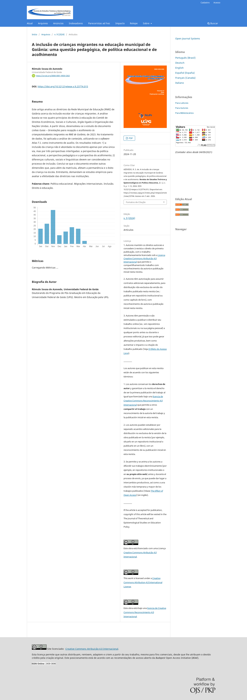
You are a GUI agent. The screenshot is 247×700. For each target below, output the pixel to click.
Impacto (120, 23)
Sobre (146, 23)
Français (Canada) (185, 77)
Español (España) (185, 72)
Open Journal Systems (187, 38)
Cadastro (205, 2)
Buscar (212, 23)
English (179, 67)
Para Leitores (181, 102)
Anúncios (58, 23)
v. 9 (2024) (59, 34)
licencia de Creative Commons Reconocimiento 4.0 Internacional (143, 400)
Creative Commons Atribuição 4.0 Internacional (91, 648)
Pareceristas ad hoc (99, 23)
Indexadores (76, 23)
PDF (130, 138)
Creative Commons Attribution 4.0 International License (143, 582)
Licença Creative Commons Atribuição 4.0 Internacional (144, 258)
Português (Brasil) (185, 57)
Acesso (216, 2)
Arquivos (43, 23)
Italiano (179, 82)
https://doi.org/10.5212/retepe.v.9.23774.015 (63, 86)
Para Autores (181, 107)
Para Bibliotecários (184, 112)
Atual (30, 23)
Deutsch (179, 62)
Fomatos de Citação (136, 202)
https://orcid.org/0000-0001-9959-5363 (53, 76)
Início (34, 34)
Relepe (134, 23)
